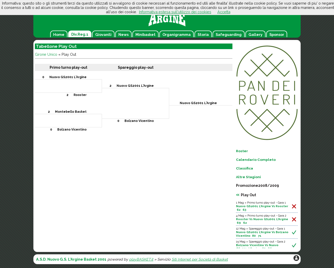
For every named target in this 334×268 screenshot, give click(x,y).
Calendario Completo (256, 160)
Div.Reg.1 (79, 34)
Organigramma (176, 34)
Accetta (223, 12)
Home (58, 34)
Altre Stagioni (248, 177)
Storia (203, 34)
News (123, 34)
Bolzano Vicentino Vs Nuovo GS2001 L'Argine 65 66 (257, 246)
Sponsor (276, 34)
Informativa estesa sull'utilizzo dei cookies (175, 12)
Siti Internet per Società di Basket (200, 259)
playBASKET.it (141, 259)
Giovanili (103, 34)
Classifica (244, 168)
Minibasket (145, 34)
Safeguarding (229, 34)
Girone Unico (46, 54)
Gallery (255, 34)
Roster (242, 151)
